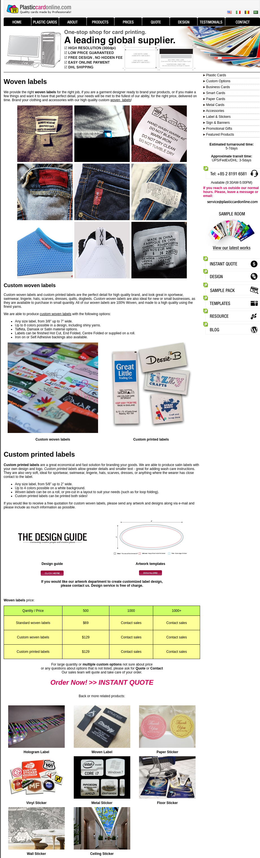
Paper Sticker (167, 752)
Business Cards (218, 87)
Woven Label (102, 752)
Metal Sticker (102, 803)
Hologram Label (36, 752)
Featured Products (220, 134)
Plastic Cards (216, 75)
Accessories (215, 111)
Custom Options (217, 81)
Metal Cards (215, 105)
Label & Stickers (218, 117)
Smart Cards (215, 93)
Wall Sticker (36, 854)
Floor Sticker (167, 803)
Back (82, 696)
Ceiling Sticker (102, 854)
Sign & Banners (217, 123)
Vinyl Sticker (36, 803)
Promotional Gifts (219, 129)
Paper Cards (215, 99)
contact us (80, 586)
